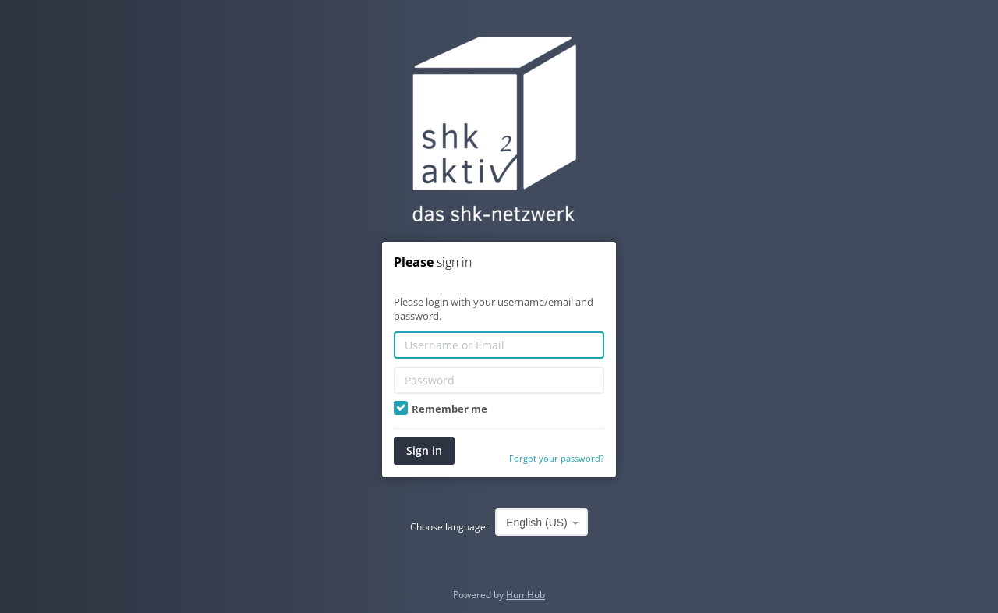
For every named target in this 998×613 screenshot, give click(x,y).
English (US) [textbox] (537, 522)
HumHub (525, 594)
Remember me (440, 409)
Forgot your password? (556, 458)
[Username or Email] (499, 345)
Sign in (424, 450)
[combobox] (541, 522)
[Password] (499, 380)
